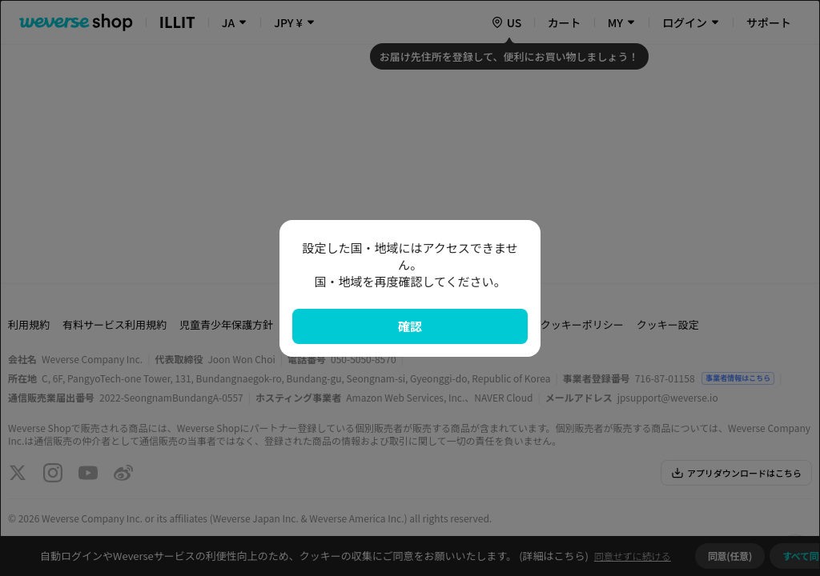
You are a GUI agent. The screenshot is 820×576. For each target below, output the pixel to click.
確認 (410, 326)
